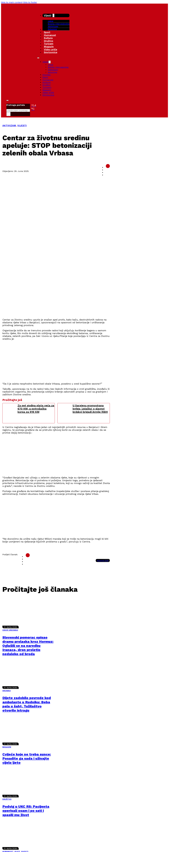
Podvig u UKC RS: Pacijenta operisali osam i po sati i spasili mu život (25, 810)
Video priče (50, 49)
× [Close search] (8, 114)
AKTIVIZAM (9, 125)
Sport (47, 32)
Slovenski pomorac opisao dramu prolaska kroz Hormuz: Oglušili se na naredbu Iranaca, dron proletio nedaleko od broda (27, 645)
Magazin (49, 46)
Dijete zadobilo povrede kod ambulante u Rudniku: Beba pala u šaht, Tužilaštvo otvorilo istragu (26, 704)
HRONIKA (6, 691)
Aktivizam (53, 26)
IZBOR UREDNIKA (10, 630)
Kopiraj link (102, 560)
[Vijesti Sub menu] (53, 15)
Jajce (50, 64)
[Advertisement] (82, 297)
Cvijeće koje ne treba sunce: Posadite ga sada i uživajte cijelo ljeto (26, 758)
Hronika (47, 74)
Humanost (50, 35)
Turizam (48, 43)
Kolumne (52, 29)
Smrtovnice (50, 52)
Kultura (48, 37)
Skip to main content (12, 2)
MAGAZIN (6, 747)
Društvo (48, 40)
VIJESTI (22, 125)
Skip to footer (30, 2)
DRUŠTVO (6, 799)
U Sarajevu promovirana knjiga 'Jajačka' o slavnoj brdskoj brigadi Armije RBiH (90, 408)
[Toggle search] (7, 100)
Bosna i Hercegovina (58, 24)
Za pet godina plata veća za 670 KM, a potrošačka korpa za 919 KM (36, 408)
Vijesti (47, 15)
